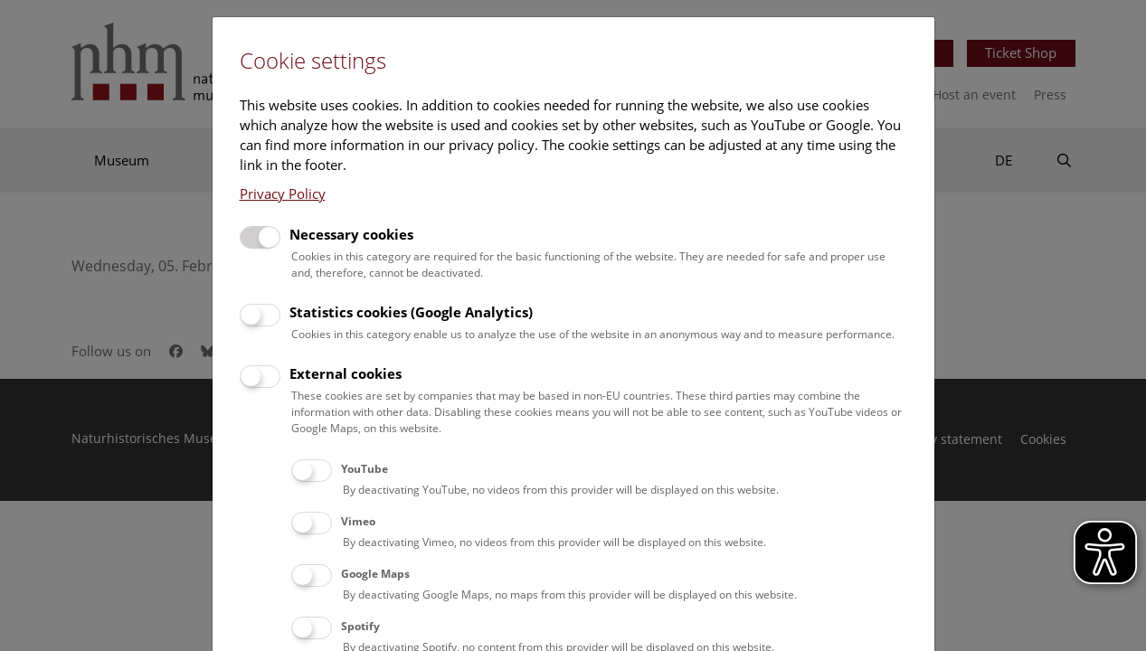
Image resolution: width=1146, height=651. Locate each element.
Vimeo (358, 521)
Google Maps (375, 573)
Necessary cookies (351, 234)
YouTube (364, 468)
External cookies (345, 373)
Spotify (360, 626)
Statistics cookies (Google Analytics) (411, 312)
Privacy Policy (283, 193)
